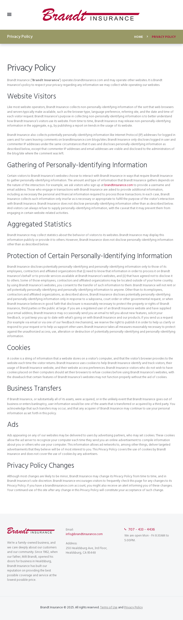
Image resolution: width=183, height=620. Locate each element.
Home (138, 37)
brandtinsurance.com (118, 185)
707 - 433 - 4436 (141, 530)
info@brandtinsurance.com (84, 534)
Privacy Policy (133, 607)
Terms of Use (108, 607)
